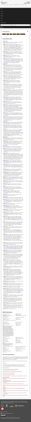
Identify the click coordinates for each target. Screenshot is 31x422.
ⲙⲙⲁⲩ (12, 94)
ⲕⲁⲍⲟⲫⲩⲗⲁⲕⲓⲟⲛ (10, 57)
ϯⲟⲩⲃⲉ (8, 147)
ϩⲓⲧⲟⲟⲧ (15, 102)
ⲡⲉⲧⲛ (8, 50)
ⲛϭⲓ (14, 67)
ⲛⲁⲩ (8, 86)
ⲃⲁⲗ (13, 76)
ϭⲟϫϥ (14, 51)
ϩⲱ (19, 155)
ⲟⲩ (13, 52)
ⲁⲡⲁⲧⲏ (8, 82)
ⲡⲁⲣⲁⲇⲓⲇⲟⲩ (9, 102)
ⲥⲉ (17, 87)
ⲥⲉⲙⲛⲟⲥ (14, 73)
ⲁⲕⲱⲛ (17, 144)
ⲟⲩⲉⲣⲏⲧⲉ (11, 108)
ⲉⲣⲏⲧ (14, 64)
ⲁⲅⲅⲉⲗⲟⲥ (21, 68)
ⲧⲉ (12, 56)
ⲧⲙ (8, 87)
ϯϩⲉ (5, 98)
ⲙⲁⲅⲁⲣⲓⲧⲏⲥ (12, 71)
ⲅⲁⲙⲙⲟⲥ (18, 74)
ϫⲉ (12, 64)
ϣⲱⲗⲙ (16, 86)
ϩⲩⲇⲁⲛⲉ (20, 78)
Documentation (15, 4)
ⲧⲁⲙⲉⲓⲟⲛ (19, 105)
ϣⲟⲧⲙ (8, 109)
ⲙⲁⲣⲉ (13, 55)
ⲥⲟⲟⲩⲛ (7, 130)
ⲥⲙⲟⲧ (6, 105)
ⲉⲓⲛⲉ (12, 123)
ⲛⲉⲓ (9, 147)
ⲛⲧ (9, 59)
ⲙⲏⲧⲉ (21, 126)
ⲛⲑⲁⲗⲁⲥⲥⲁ (19, 93)
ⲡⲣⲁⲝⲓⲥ (6, 119)
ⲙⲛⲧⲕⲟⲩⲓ (7, 73)
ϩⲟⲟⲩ (11, 116)
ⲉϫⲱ (21, 118)
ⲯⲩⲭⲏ (18, 84)
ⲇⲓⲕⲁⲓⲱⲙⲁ (19, 75)
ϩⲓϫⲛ (10, 138)
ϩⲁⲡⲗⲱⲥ (9, 80)
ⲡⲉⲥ (19, 71)
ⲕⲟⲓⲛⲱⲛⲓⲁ (13, 119)
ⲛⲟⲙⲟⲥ (22, 74)
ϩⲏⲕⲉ (16, 51)
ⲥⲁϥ (17, 64)
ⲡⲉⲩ (6, 95)
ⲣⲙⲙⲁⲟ (5, 52)
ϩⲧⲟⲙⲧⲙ (20, 97)
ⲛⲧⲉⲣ (17, 117)
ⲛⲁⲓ (16, 65)
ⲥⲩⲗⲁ (18, 109)
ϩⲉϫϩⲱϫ (8, 47)
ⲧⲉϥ (11, 66)
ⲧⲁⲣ (13, 45)
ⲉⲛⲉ (13, 81)
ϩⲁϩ (21, 65)
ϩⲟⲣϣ (9, 138)
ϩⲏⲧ (15, 49)
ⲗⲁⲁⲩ (15, 80)
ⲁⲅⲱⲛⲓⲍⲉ (10, 67)
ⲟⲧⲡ (11, 72)
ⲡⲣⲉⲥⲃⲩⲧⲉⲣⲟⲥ (17, 112)
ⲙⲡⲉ (11, 76)
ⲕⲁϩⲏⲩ (12, 106)
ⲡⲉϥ (14, 49)
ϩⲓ (19, 147)
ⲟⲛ (11, 98)
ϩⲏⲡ (20, 133)
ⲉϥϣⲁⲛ (13, 98)
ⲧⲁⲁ (13, 74)
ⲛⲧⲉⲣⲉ (17, 73)
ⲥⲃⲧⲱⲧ (16, 147)
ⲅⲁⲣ (8, 51)
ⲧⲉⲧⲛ (12, 48)
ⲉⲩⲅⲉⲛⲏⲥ (16, 71)
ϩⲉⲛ (19, 47)
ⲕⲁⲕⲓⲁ (16, 119)
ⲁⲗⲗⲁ (4, 60)
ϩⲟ (8, 72)
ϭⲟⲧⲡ (22, 154)
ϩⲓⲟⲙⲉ (9, 69)
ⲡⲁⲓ (16, 47)
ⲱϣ (8, 93)
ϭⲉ (10, 55)
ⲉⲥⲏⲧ (19, 61)
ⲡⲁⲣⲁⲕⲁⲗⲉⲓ (6, 48)
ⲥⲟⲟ (10, 78)
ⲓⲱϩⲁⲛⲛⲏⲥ (16, 42)
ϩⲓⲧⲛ (4, 82)
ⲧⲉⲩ (10, 114)
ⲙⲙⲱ (8, 48)
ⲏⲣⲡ (5, 97)
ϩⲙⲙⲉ (12, 113)
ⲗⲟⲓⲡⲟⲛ (5, 93)
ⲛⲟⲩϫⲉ (19, 56)
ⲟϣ (7, 97)
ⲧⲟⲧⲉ (12, 118)
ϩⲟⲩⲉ (14, 46)
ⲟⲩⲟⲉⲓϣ (5, 120)
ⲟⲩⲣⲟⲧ (6, 46)
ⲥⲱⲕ (20, 94)
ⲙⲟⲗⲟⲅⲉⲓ (5, 118)
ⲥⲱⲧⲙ (4, 78)
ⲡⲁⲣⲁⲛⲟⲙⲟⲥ (12, 155)
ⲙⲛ (17, 51)
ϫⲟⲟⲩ (5, 123)
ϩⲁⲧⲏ (12, 129)
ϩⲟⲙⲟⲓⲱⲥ (8, 42)
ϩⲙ (17, 60)
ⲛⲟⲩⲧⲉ (10, 52)
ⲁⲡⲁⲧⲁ (12, 142)
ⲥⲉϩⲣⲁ (5, 72)
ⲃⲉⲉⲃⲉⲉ (10, 90)
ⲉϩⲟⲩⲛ (11, 59)
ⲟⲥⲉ (14, 88)
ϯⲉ (11, 85)
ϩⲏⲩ (19, 65)
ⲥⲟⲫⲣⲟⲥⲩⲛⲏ (9, 65)
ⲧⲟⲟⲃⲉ (13, 109)
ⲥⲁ (7, 77)
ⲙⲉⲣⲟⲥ (16, 50)
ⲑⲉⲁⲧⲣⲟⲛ (22, 67)
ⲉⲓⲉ (17, 49)
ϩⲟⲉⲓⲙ (14, 90)
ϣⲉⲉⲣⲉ (19, 69)
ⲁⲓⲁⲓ (16, 58)
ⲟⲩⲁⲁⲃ (8, 60)
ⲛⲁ (4, 48)
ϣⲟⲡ (16, 52)
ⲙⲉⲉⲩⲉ (11, 64)
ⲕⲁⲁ (12, 61)
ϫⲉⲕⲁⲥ (12, 81)
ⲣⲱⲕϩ (9, 114)
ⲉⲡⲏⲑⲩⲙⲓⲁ (17, 90)
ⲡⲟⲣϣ (14, 137)
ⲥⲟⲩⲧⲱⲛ (16, 60)
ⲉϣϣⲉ (22, 45)
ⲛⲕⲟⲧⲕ (14, 75)
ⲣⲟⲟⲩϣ (13, 153)
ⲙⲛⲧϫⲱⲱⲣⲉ (5, 65)
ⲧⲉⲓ (10, 71)
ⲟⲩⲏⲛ (7, 46)
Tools (8, 4)
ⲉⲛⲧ (17, 56)
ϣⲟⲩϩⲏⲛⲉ (8, 99)
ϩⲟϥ (7, 142)
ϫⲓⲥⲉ (12, 150)
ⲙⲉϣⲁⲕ (8, 53)
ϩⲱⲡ (21, 116)
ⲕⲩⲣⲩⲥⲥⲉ (20, 64)
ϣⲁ (14, 52)
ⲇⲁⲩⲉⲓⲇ (17, 92)
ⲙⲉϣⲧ (6, 77)
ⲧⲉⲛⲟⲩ (13, 67)
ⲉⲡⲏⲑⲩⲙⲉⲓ (11, 112)
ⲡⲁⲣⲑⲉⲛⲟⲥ (6, 102)
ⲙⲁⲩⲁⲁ (11, 120)
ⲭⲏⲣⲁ (13, 56)
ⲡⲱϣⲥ (15, 91)
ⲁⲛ (17, 45)
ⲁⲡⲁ (14, 42)
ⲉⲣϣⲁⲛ (21, 48)
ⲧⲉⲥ (5, 73)
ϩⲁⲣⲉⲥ (18, 81)
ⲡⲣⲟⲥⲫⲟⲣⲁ (11, 51)
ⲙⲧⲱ (4, 92)
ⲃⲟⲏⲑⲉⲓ (17, 130)
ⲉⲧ (4, 45)
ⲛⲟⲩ (14, 61)
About (26, 4)
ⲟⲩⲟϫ (12, 88)
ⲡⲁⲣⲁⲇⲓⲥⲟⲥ (21, 141)
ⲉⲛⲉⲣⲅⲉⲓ (19, 150)
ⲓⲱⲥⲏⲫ (9, 66)
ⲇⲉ (19, 48)
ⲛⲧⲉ (13, 42)
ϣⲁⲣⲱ (10, 44)
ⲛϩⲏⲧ (13, 69)
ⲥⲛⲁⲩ (7, 57)
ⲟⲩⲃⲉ (15, 140)
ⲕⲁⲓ (7, 51)
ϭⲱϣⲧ (20, 53)
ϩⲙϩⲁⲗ (17, 85)
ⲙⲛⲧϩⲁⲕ (13, 66)
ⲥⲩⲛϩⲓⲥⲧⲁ (8, 133)
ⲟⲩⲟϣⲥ (11, 46)
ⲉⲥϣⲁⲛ (8, 89)
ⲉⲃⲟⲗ (12, 46)
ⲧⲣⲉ (10, 48)
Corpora (11, 4)
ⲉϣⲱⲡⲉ (18, 48)
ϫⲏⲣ (18, 76)
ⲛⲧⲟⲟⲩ (10, 113)
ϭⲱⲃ (20, 146)
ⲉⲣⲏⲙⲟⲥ (7, 106)
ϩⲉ (20, 45)
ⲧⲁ (7, 55)
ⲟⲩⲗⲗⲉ (7, 78)
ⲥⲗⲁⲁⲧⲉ (5, 103)
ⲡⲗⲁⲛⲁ (15, 87)
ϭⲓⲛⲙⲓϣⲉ (17, 66)
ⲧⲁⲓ (10, 53)
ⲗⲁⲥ (15, 108)
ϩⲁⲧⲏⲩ (22, 93)
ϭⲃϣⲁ (18, 78)
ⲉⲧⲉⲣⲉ (16, 68)
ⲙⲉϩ (14, 45)
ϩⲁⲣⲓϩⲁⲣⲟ (9, 88)
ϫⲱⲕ (11, 50)
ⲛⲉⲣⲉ (15, 59)
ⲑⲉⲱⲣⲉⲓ (20, 149)
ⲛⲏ (7, 45)
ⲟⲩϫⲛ (18, 117)
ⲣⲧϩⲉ (19, 101)
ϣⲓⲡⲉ (16, 114)
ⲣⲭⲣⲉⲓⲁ (19, 59)
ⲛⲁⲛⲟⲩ (20, 60)
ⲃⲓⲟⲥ (12, 73)
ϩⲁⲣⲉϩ (10, 75)
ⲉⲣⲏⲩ (20, 114)
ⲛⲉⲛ (4, 47)
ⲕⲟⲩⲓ (15, 48)
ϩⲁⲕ (13, 101)
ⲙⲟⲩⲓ (16, 127)
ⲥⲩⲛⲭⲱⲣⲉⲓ (13, 80)
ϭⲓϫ (8, 108)
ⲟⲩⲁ (22, 48)
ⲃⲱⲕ (22, 91)
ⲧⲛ (11, 44)
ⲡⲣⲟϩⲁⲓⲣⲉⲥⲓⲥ (12, 60)
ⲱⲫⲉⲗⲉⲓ (19, 66)
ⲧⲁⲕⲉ (4, 110)
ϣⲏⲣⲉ (9, 77)
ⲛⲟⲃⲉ (13, 84)
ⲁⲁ (4, 106)
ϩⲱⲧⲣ (15, 74)
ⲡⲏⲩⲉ (9, 148)
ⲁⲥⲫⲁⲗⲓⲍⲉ (21, 107)
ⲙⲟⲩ (8, 70)
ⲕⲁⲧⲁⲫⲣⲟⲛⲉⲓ (5, 70)
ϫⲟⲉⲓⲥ (19, 58)
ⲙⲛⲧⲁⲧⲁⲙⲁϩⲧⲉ (14, 103)
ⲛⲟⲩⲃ (4, 59)
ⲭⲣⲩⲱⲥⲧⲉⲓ (6, 45)
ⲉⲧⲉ (7, 86)
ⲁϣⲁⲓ (8, 54)
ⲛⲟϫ (16, 61)
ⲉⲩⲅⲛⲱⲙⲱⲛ (16, 44)
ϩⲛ (12, 44)
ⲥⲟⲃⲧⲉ (5, 155)
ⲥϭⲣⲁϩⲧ (5, 85)
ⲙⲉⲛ (7, 132)
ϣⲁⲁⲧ (5, 50)
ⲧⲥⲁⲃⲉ (17, 69)
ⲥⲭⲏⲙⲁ (22, 108)
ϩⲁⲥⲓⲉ (14, 92)
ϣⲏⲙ (20, 69)
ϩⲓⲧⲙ (8, 56)
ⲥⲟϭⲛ (5, 99)
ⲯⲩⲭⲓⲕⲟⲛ (10, 62)
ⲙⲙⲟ (20, 50)
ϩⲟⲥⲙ (15, 123)
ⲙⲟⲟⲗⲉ (6, 82)
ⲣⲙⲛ (5, 130)
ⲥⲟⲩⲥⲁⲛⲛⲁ (13, 65)
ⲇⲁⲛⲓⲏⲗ (19, 127)
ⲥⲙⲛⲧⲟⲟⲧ (15, 118)
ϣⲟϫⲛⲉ (19, 133)
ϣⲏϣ (4, 53)
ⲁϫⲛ (7, 76)
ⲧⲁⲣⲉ (15, 65)
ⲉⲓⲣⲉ (8, 64)
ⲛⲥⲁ (16, 89)
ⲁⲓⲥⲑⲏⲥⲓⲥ (18, 80)
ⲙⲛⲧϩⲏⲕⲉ (21, 46)
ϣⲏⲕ (17, 93)
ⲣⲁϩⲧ (7, 91)
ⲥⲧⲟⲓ (18, 98)
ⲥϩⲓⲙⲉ (13, 107)
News (19, 4)
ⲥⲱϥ (17, 110)
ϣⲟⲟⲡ (6, 114)
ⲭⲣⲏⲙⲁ (12, 54)
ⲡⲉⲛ (4, 46)
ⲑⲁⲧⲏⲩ (21, 90)
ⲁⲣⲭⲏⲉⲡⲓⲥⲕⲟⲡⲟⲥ (20, 42)
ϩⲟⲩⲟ (15, 53)
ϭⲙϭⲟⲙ (6, 87)
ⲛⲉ (9, 51)
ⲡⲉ (20, 67)
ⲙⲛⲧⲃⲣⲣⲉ (9, 74)
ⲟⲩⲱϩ (7, 110)
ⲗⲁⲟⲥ (19, 113)
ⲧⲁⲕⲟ (9, 76)
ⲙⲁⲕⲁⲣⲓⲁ (10, 107)
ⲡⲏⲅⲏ (11, 109)
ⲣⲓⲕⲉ (15, 89)
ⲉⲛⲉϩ (19, 76)
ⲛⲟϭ (13, 44)
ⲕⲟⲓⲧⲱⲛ (21, 72)
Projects (22, 4)
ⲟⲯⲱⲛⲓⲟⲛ (8, 155)
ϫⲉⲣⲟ (4, 115)
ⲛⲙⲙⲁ (11, 100)
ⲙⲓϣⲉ (12, 137)
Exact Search (2, 27)
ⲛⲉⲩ (14, 71)
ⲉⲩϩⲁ (13, 142)
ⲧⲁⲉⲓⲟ (21, 52)
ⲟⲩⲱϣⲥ (9, 49)
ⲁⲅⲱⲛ (7, 66)
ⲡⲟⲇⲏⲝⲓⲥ (9, 55)
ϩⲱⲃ (9, 118)
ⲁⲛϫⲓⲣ (19, 123)
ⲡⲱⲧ (12, 125)
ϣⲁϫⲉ (10, 45)
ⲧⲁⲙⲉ (17, 114)
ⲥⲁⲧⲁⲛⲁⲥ (6, 74)
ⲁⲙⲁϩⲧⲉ (22, 156)
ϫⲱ (9, 78)
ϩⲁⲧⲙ (17, 58)
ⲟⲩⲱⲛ (10, 148)
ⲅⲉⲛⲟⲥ (20, 71)
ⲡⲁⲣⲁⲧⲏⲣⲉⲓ (20, 119)
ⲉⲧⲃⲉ (15, 47)
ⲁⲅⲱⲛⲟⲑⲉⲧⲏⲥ (10, 149)
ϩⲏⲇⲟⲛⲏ (5, 91)
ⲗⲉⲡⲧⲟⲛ (5, 57)
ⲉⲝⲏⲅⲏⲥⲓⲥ (11, 42)
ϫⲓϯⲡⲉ (19, 86)
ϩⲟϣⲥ (16, 104)
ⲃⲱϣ (10, 81)
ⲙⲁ (14, 68)
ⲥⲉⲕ (9, 97)
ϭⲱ (7, 88)
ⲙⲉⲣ (19, 99)
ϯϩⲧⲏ (18, 73)
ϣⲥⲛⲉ (19, 125)
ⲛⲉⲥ (12, 76)
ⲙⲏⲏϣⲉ (7, 68)
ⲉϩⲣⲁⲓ (14, 125)
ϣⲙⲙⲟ (13, 77)
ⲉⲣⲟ (17, 52)
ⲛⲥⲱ (17, 94)
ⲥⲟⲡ (20, 147)
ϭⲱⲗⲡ (13, 133)
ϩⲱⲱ (18, 67)
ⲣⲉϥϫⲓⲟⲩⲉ (9, 105)
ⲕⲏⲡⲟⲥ (5, 109)
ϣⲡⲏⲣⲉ (10, 141)
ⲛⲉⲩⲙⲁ (5, 142)
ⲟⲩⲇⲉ (16, 77)
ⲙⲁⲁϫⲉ (20, 77)
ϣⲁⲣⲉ (4, 88)
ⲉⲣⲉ (7, 50)
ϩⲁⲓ (16, 75)
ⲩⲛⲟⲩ (10, 91)
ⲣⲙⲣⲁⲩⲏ (16, 129)
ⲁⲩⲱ (9, 46)
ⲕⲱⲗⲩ (12, 132)
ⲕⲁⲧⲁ (19, 45)
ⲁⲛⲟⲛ (20, 44)
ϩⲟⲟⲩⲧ (6, 69)
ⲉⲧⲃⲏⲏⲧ (12, 93)
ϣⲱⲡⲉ (20, 49)
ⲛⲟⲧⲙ (9, 143)
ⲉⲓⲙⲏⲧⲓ (4, 131)
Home (5, 4)
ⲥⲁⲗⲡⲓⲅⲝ (13, 148)
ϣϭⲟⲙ (6, 132)
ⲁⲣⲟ (16, 45)
